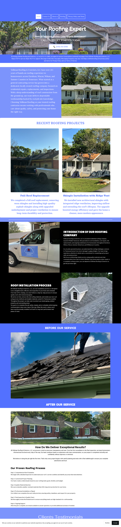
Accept (115, 523)
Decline (107, 523)
